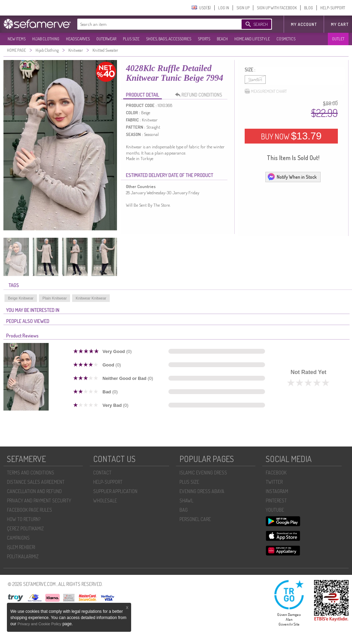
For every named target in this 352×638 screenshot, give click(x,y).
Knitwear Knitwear (91, 298)
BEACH (222, 38)
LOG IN (223, 7)
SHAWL (186, 500)
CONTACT (102, 472)
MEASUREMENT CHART (266, 91)
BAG (183, 510)
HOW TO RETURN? (23, 519)
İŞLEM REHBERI (21, 547)
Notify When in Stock (292, 177)
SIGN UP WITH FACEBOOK (277, 7)
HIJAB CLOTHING (45, 38)
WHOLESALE (105, 500)
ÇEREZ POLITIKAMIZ (25, 528)
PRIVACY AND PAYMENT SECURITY (39, 500)
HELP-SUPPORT (332, 7)
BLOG (308, 7)
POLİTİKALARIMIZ (23, 556)
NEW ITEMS (17, 38)
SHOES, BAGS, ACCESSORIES (168, 38)
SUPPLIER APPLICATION (115, 491)
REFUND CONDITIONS (200, 95)
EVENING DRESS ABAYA (201, 491)
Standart (255, 79)
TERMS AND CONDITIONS (30, 472)
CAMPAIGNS (18, 538)
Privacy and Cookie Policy (40, 624)
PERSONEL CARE (195, 519)
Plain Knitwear (54, 298)
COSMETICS (285, 38)
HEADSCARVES (78, 38)
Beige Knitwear (20, 298)
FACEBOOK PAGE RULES (29, 510)
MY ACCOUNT (304, 24)
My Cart (340, 24)
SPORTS (204, 38)
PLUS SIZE (131, 38)
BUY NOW (291, 135)
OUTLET (338, 38)
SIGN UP (243, 7)
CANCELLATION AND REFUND (34, 491)
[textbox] (152, 24)
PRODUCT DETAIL (142, 95)
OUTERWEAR (106, 38)
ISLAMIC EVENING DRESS (203, 472)
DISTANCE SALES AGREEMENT (36, 482)
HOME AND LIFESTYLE (252, 38)
